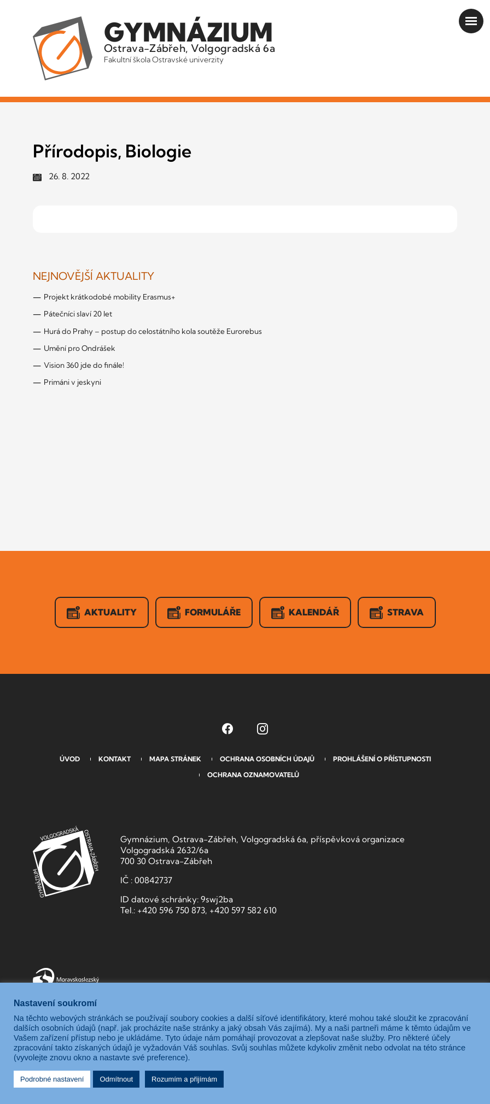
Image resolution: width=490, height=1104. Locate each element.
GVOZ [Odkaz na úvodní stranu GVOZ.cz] (65, 861)
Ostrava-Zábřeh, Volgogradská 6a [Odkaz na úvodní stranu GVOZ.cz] (189, 40)
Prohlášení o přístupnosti (382, 759)
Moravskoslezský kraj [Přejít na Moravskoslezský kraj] (66, 978)
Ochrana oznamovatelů (253, 775)
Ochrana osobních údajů (267, 759)
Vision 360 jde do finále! (84, 365)
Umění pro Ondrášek (79, 348)
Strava (397, 612)
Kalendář (305, 612)
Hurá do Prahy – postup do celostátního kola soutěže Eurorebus (153, 331)
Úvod (70, 759)
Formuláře (204, 612)
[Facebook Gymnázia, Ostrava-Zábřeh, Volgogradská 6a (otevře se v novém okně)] (227, 728)
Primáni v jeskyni (72, 382)
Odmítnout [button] (116, 1079)
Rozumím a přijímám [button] (184, 1079)
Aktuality (102, 612)
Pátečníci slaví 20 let (78, 313)
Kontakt (114, 759)
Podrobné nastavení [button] (52, 1079)
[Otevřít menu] (471, 21)
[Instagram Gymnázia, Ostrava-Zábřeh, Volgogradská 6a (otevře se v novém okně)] (262, 728)
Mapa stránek (175, 759)
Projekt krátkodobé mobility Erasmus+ (110, 296)
